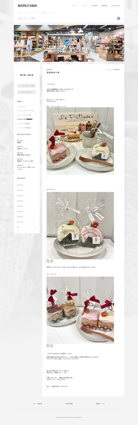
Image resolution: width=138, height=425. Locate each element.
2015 (18, 227)
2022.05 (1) (20, 201)
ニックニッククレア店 (24, 115)
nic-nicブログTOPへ (26, 92)
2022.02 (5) (20, 217)
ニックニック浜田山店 (24, 128)
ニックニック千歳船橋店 (39, 12)
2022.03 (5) (20, 211)
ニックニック (21, 106)
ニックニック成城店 (23, 123)
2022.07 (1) (20, 190)
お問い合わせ (115, 5)
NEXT (98, 404)
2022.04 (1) (20, 206)
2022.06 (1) (20, 195)
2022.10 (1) (20, 185)
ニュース (74, 5)
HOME (20, 12)
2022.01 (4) (20, 222)
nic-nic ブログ (27, 12)
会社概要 (94, 5)
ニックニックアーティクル (25, 111)
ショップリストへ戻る (27, 85)
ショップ (84, 5)
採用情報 (104, 5)
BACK (40, 404)
